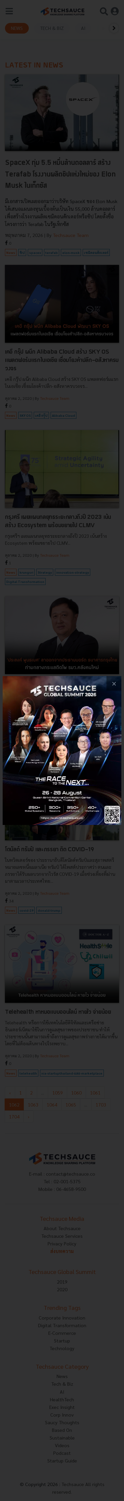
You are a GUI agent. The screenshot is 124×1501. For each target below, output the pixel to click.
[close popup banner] (113, 683)
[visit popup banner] (62, 750)
